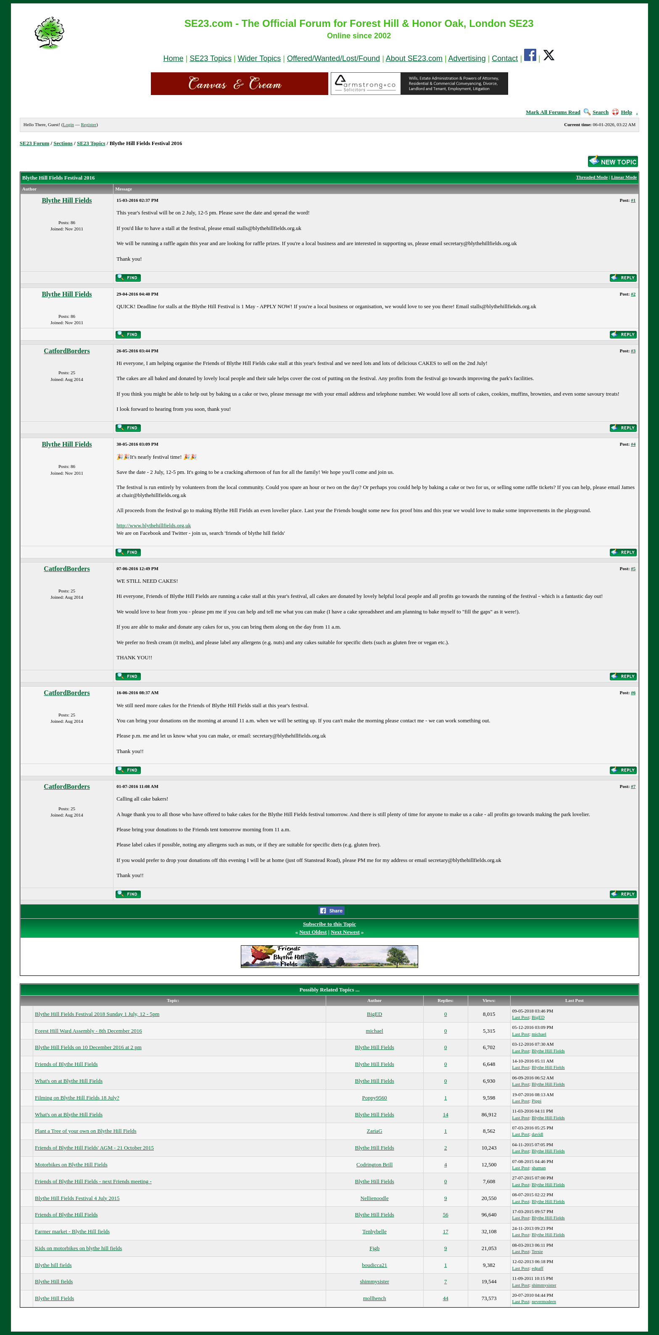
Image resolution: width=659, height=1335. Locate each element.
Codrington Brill (374, 1164)
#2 (633, 293)
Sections (63, 143)
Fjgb (374, 1248)
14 (445, 1114)
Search (596, 112)
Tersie (537, 1251)
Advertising (467, 58)
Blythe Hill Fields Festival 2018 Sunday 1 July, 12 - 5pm (97, 1014)
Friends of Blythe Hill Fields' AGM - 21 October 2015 (94, 1148)
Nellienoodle (375, 1198)
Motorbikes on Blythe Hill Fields (71, 1164)
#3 (633, 350)
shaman (539, 1167)
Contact (505, 58)
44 (445, 1298)
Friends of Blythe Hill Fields (66, 1064)
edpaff (537, 1268)
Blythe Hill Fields (67, 200)
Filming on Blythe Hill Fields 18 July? (77, 1097)
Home (173, 58)
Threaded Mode (592, 177)
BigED (374, 1014)
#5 (633, 568)
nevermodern (544, 1301)
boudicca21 (374, 1265)
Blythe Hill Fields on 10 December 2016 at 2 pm (88, 1047)
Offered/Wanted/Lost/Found (333, 58)
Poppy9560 (374, 1097)
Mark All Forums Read (553, 112)
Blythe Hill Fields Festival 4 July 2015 (77, 1198)
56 (445, 1214)
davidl (537, 1134)
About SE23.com (414, 58)
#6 (633, 692)
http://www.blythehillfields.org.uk (153, 525)
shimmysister (374, 1281)
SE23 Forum (34, 143)
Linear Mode (624, 177)
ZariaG (374, 1131)
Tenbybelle (374, 1231)
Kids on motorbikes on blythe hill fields (78, 1248)
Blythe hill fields (53, 1265)
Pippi (536, 1100)
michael (374, 1031)
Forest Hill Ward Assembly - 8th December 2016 (88, 1031)
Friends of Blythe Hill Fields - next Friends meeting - (93, 1181)
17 (445, 1231)
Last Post (521, 1017)
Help (622, 112)
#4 (633, 444)
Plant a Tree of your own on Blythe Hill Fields (86, 1131)
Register (88, 124)
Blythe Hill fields (54, 1281)
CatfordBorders (67, 350)
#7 (633, 786)
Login (68, 124)
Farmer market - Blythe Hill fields (72, 1231)
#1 (633, 200)
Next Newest (345, 932)
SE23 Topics (211, 58)
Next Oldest (313, 932)
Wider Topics (259, 58)
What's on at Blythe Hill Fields (69, 1081)
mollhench (374, 1298)
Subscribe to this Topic (329, 924)
